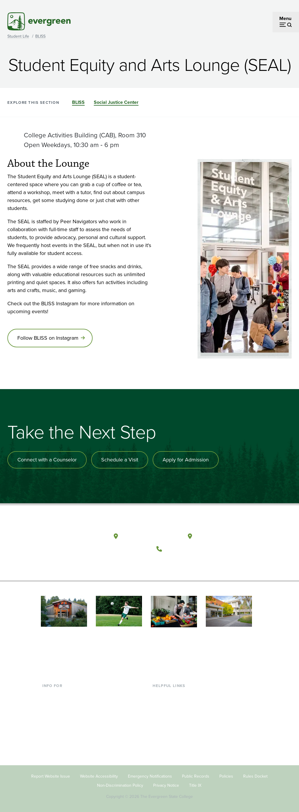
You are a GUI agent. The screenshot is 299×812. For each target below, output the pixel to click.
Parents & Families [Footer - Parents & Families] (61, 713)
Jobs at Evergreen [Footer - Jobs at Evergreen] (171, 751)
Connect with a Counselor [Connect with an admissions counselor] (47, 459)
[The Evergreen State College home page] (73, 537)
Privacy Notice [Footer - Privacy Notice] (166, 785)
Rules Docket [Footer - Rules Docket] (255, 776)
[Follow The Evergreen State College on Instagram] (187, 563)
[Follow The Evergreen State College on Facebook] (163, 563)
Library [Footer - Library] (159, 694)
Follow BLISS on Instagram (47, 338)
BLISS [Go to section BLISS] (78, 102)
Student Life (18, 36)
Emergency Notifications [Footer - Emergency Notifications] (150, 776)
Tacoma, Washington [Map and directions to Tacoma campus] (223, 536)
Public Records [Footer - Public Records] (195, 776)
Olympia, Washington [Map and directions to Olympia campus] (150, 536)
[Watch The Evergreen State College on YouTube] (175, 563)
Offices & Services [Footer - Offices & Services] (171, 713)
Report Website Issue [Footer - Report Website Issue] (50, 776)
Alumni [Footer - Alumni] (49, 741)
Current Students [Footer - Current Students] (59, 694)
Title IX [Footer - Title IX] (195, 785)
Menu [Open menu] (285, 18)
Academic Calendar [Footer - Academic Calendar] (173, 732)
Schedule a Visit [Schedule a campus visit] (119, 459)
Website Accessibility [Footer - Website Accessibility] (99, 776)
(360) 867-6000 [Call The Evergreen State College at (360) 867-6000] (187, 548)
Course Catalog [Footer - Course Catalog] (168, 722)
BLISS (40, 36)
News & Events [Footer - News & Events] (168, 741)
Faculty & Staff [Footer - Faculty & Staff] (57, 722)
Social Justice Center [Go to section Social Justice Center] (116, 102)
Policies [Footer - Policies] (226, 776)
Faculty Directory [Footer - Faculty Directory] (170, 703)
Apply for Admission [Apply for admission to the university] (186, 459)
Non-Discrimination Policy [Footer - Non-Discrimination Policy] (120, 785)
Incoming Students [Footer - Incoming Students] (61, 703)
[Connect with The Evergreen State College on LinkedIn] (199, 563)
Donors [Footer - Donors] (49, 732)
